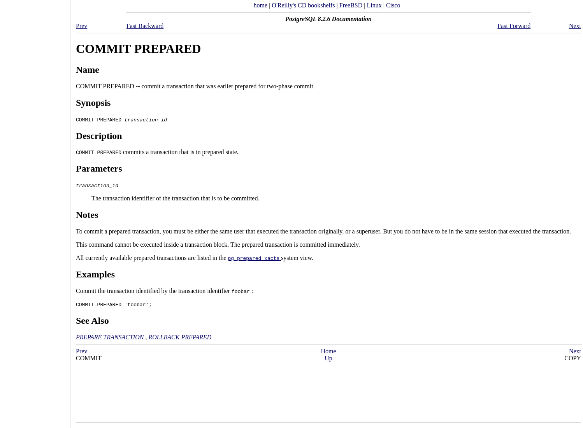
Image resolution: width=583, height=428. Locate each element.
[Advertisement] (35, 211)
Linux (374, 5)
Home (328, 351)
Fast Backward (145, 26)
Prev (81, 26)
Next (575, 26)
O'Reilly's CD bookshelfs (303, 5)
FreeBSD (351, 5)
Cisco (393, 5)
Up (328, 358)
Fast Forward (513, 26)
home (261, 5)
